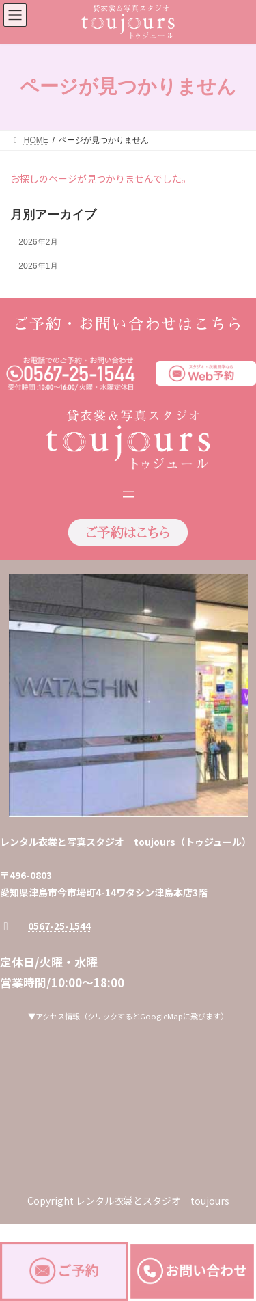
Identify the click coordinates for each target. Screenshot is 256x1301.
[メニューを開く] (128, 494)
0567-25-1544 (59, 926)
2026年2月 (38, 242)
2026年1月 (38, 266)
